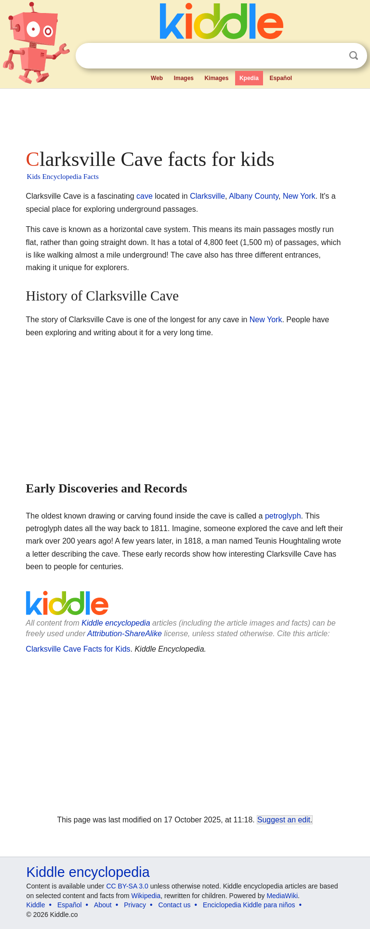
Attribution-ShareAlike (124, 633)
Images (184, 78)
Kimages (216, 78)
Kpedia (249, 78)
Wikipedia (146, 896)
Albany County (253, 196)
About (103, 905)
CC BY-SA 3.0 (127, 886)
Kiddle (35, 905)
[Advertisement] (185, 115)
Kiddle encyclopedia (115, 623)
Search (353, 56)
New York (299, 196)
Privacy (135, 905)
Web (157, 78)
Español (280, 78)
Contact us (175, 905)
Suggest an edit (283, 820)
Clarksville (207, 196)
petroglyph (283, 516)
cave (144, 196)
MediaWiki (282, 896)
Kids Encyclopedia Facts (63, 176)
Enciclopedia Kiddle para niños (249, 905)
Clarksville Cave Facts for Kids (78, 649)
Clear (334, 56)
